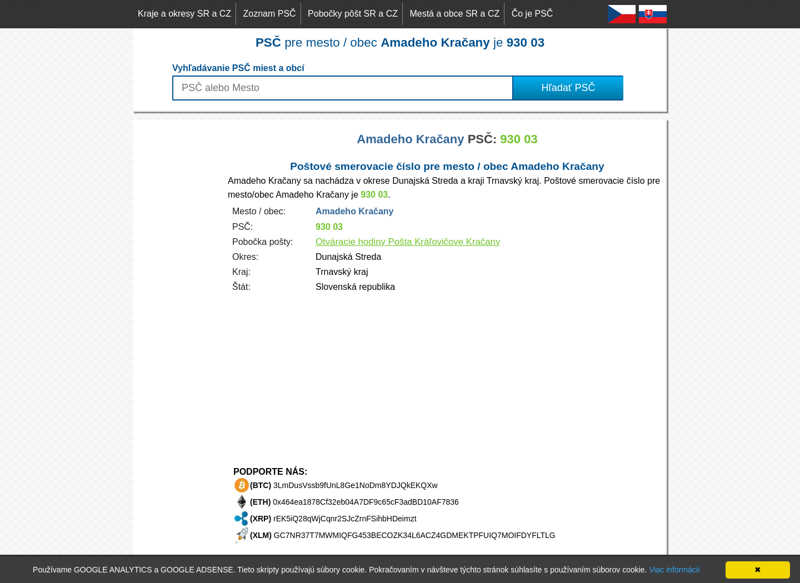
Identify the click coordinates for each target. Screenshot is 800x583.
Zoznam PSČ (269, 13)
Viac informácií (674, 569)
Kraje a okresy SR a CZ (184, 13)
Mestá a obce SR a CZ (454, 13)
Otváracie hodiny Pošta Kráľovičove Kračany (408, 242)
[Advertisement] (177, 286)
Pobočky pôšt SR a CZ (353, 13)
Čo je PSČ (532, 13)
